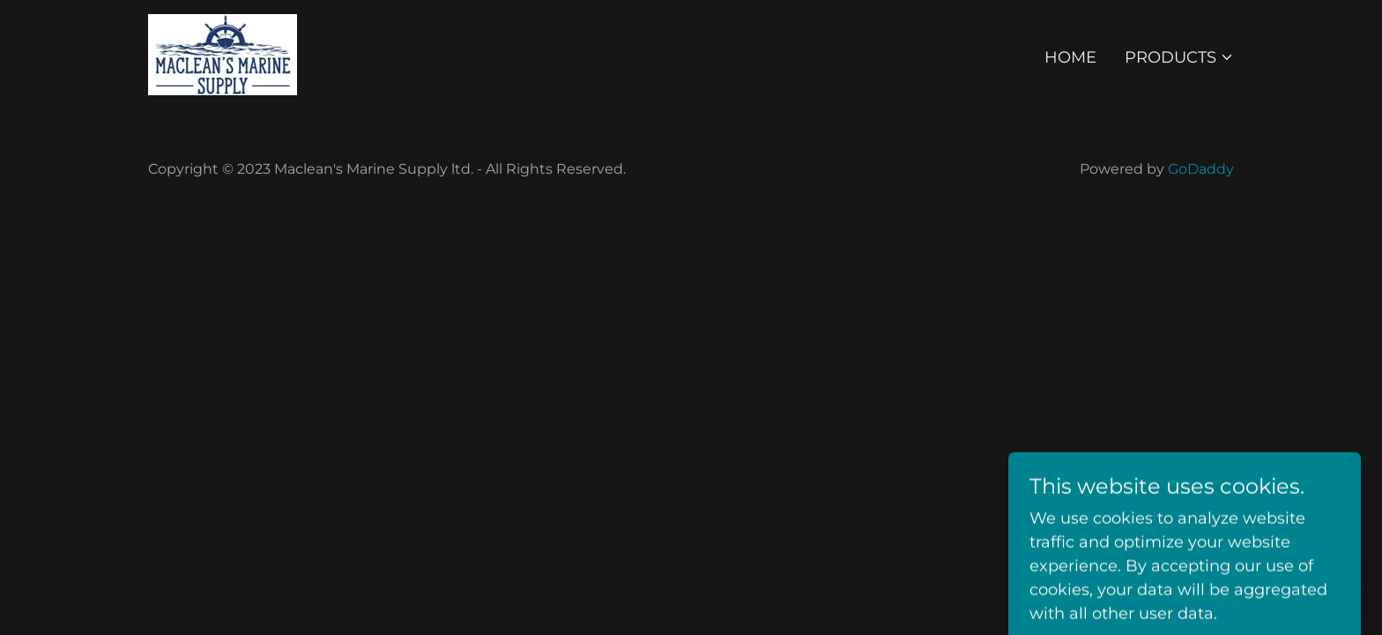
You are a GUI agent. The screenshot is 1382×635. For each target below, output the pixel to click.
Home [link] (1070, 57)
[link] (222, 54)
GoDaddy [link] (1201, 169)
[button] (1179, 57)
